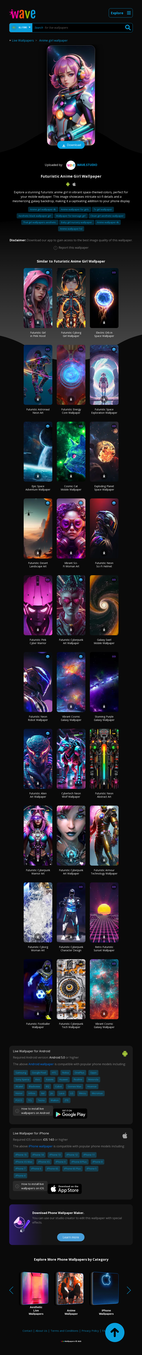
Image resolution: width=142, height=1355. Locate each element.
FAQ (104, 1330)
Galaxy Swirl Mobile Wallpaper (104, 641)
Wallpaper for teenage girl (71, 215)
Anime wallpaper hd (71, 228)
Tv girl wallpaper (103, 209)
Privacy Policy (90, 1330)
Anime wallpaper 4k (108, 222)
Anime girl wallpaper (53, 40)
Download (71, 145)
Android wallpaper (41, 1064)
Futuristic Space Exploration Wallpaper (104, 411)
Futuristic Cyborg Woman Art (38, 948)
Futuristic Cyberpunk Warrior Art (38, 871)
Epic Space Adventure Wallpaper (38, 487)
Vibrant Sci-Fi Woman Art (71, 564)
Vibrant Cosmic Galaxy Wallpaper (71, 718)
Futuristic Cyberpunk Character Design (71, 948)
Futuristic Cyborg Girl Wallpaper (71, 334)
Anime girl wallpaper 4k (43, 209)
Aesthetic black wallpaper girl (35, 215)
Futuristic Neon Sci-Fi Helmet (104, 564)
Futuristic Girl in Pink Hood (38, 334)
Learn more (71, 1237)
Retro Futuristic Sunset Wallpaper (104, 948)
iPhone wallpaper (40, 1146)
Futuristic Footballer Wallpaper (38, 1025)
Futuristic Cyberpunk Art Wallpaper (71, 641)
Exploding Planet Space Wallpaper (104, 487)
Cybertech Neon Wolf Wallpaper (71, 795)
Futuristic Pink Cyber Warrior (38, 641)
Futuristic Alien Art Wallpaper (38, 795)
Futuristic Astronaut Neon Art (38, 411)
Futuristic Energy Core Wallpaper (71, 411)
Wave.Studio (81, 165)
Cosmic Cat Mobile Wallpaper (71, 487)
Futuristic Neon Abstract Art (104, 795)
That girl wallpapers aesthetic (40, 222)
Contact (27, 1330)
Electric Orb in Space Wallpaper (104, 334)
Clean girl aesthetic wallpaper (107, 215)
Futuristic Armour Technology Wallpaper (104, 871)
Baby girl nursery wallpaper (76, 222)
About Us (41, 1330)
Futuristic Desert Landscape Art (38, 564)
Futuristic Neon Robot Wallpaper (38, 718)
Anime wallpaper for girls (75, 209)
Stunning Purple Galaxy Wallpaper (104, 718)
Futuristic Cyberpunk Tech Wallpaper (71, 1025)
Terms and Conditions (64, 1330)
